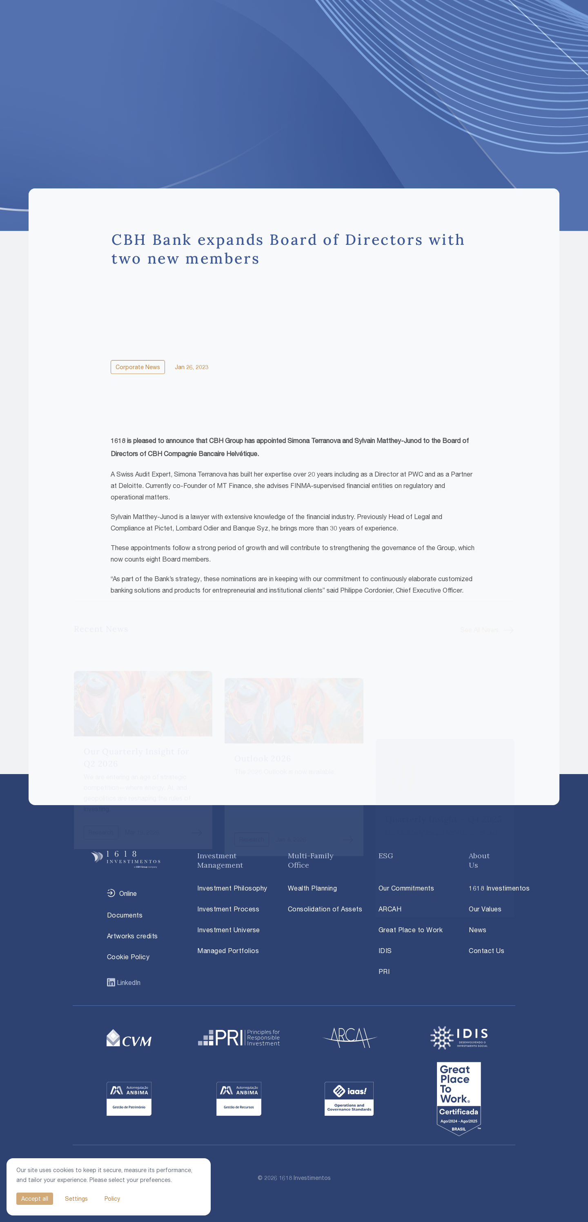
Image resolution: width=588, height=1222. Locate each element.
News (477, 930)
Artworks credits (132, 936)
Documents (125, 915)
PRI (384, 971)
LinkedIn (127, 982)
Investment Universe (228, 930)
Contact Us (486, 951)
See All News (479, 612)
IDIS (385, 951)
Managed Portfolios (228, 951)
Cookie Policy (128, 957)
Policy (112, 1198)
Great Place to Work (411, 930)
